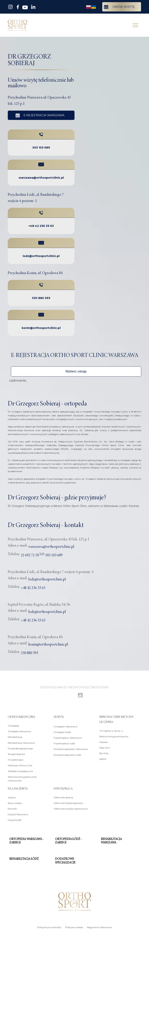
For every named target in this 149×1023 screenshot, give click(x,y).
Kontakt (12, 808)
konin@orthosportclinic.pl (41, 327)
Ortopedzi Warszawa (65, 725)
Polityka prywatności (49, 926)
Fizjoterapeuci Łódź (64, 742)
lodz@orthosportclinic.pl (41, 255)
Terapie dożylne (16, 753)
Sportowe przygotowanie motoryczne (22, 778)
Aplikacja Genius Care (20, 764)
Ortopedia (13, 725)
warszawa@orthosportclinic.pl (41, 177)
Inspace (103, 741)
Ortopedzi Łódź (62, 731)
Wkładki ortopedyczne (20, 770)
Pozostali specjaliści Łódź (67, 754)
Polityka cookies (74, 926)
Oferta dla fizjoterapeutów (68, 802)
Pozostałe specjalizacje (20, 747)
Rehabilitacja (15, 736)
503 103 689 (41, 147)
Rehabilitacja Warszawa (21, 742)
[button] (76, 371)
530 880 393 (41, 297)
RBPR (102, 758)
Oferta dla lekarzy (64, 796)
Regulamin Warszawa (99, 926)
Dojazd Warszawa (18, 813)
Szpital (12, 796)
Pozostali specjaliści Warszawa (71, 748)
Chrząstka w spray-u (111, 730)
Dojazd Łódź (15, 819)
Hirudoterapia (15, 759)
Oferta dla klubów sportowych (71, 808)
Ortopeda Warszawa (19, 730)
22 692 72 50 (30, 554)
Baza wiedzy (15, 802)
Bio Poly (104, 752)
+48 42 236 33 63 (41, 225)
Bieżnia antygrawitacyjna (113, 735)
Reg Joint (104, 747)
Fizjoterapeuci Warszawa (68, 737)
